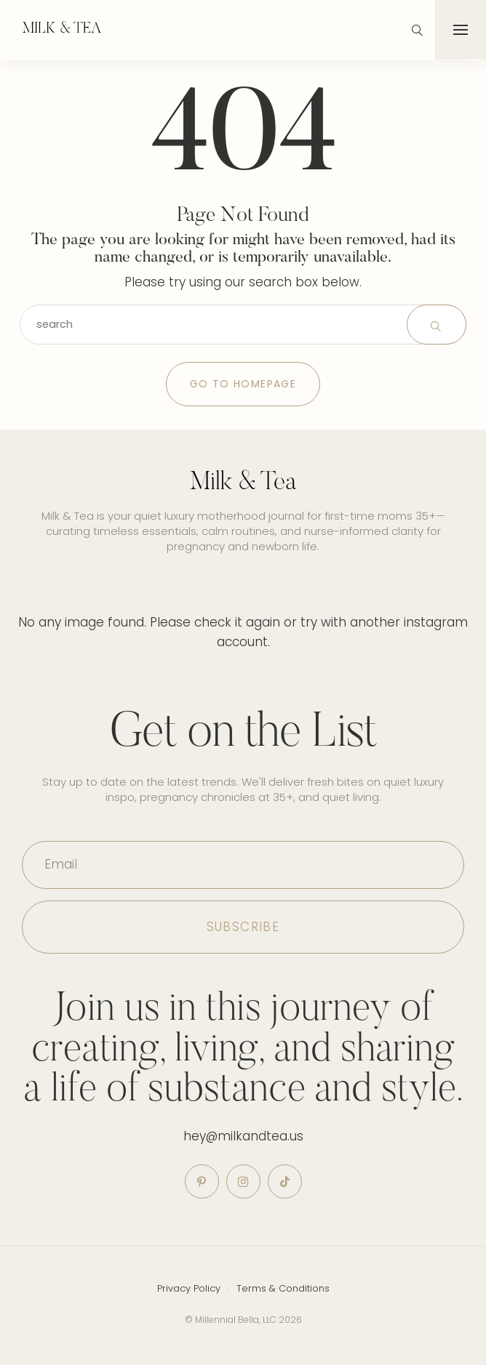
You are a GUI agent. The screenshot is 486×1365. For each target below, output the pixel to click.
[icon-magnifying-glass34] (417, 30)
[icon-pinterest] (202, 1181)
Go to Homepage (243, 384)
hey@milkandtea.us (243, 1136)
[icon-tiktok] (285, 1181)
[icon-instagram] (243, 1181)
